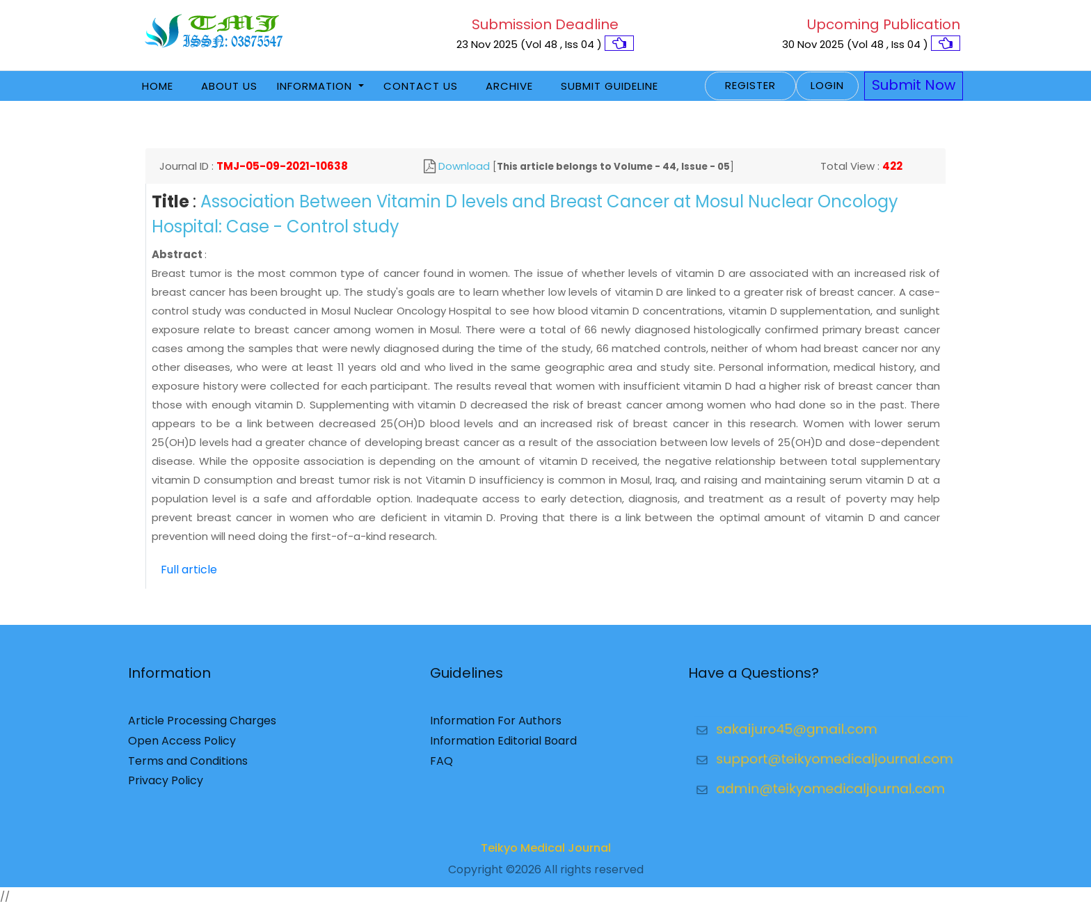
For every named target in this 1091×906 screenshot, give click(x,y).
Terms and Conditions (188, 766)
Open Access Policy (182, 747)
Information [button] (316, 86)
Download (464, 166)
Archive (509, 86)
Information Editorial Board (503, 747)
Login (827, 85)
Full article (189, 570)
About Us (229, 86)
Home (157, 86)
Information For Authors (496, 727)
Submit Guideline (609, 86)
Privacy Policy (165, 787)
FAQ (441, 766)
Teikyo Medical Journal (546, 854)
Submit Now (913, 85)
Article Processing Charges (202, 727)
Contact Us (420, 86)
